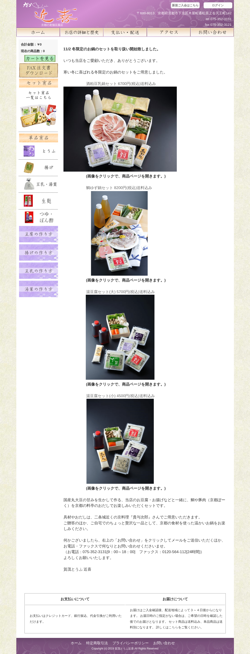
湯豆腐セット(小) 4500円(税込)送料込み (120, 396)
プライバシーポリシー (130, 643)
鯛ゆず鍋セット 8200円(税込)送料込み (119, 188)
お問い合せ (212, 32)
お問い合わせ (164, 643)
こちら (173, 627)
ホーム (38, 32)
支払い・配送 (125, 32)
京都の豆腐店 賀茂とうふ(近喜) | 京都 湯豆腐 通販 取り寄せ (50, 12)
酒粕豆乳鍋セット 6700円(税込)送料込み (121, 84)
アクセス (168, 32)
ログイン (218, 5)
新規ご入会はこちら (185, 5)
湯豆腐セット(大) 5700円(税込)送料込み (120, 292)
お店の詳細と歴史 (81, 32)
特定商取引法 (97, 643)
